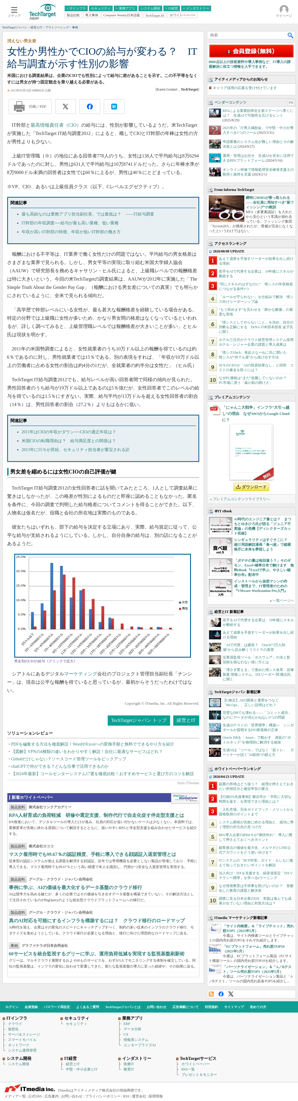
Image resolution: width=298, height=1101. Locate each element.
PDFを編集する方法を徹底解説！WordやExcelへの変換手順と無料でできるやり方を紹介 (92, 744)
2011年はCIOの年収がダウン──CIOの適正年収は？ (69, 432)
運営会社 (139, 1096)
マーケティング (80, 673)
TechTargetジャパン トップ (139, 720)
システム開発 (18, 1064)
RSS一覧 (188, 1069)
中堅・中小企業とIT (82, 1069)
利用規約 (211, 1007)
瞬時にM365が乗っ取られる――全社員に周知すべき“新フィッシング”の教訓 (270, 202)
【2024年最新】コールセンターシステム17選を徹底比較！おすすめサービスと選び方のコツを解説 (102, 774)
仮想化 (13, 1029)
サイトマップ (234, 1007)
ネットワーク (18, 1045)
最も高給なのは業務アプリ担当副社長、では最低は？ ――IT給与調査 (88, 214)
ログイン (11, 1007)
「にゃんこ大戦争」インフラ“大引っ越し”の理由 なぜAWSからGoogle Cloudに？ (256, 413)
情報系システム (136, 1040)
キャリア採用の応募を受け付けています (245, 88)
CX (126, 1034)
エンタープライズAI (140, 1045)
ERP (127, 1024)
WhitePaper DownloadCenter (185, 798)
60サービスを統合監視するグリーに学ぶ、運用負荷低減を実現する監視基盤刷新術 (96, 953)
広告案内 (51, 1096)
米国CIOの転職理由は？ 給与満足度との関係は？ (69, 441)
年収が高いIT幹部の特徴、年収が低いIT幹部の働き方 (71, 232)
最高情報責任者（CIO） (56, 125)
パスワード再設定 (57, 1007)
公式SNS (35, 1096)
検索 (290, 35)
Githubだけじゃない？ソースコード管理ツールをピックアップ (69, 759)
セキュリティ (76, 1024)
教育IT (129, 1069)
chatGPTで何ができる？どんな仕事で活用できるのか (60, 766)
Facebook (221, 994)
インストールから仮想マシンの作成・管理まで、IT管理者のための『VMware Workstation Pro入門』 (261, 586)
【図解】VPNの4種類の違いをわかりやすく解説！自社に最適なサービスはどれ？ (87, 751)
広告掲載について (186, 1007)
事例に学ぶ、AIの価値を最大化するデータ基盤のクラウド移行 (75, 887)
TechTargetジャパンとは (123, 1007)
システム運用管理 (22, 1050)
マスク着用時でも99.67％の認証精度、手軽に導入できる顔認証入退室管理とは (92, 854)
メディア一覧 (15, 1096)
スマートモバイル (22, 1040)
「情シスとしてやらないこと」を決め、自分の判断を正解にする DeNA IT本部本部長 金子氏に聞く (256, 327)
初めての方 (258, 1007)
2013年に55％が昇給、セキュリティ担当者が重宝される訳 (76, 450)
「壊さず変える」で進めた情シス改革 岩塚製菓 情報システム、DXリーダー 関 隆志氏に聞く (258, 674)
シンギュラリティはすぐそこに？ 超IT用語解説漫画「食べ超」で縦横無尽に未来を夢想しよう (262, 544)
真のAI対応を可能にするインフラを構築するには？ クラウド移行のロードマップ (97, 920)
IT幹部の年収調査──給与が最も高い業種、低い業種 (70, 223)
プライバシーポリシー (103, 1096)
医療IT (129, 1064)
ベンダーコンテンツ (230, 102)
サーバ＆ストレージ (24, 1034)
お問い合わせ (156, 1007)
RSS (211, 994)
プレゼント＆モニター (199, 1075)
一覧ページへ (283, 600)
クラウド (15, 1024)
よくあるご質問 (87, 1007)
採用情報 (156, 1096)
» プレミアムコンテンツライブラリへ (240, 499)
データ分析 (132, 1029)
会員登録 (31, 1007)
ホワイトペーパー (195, 1064)
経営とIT (186, 720)
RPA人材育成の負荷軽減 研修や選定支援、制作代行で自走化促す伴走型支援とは (96, 815)
